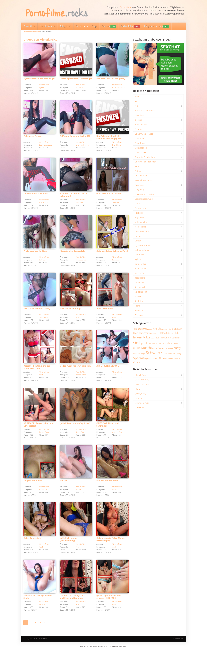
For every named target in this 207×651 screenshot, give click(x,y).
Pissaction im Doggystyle (72, 251)
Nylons (42, 87)
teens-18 (139, 310)
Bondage (139, 129)
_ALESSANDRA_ (142, 379)
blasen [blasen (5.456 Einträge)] (177, 329)
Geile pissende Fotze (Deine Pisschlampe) (110, 539)
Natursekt (79, 87)
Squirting (139, 301)
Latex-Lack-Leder (119, 87)
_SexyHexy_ (140, 407)
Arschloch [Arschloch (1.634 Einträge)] (164, 329)
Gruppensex (140, 208)
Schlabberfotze (82, 260)
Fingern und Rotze (32, 481)
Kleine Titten (141, 226)
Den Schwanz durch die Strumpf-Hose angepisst (108, 137)
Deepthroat (140, 143)
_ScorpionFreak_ (142, 403)
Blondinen (139, 115)
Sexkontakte (130, 26)
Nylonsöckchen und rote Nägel (39, 79)
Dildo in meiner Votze (107, 481)
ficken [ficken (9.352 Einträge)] (137, 337)
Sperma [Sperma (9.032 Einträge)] (139, 358)
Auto (137, 106)
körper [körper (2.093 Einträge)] (158, 343)
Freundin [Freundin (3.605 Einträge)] (166, 337)
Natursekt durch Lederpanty (110, 79)
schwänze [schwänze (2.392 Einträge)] (167, 353)
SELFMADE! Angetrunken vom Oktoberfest (38, 425)
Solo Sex (115, 202)
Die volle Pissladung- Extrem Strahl (37, 597)
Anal (77, 317)
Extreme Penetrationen (145, 161)
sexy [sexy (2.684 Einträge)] (179, 353)
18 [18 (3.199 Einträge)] (134, 328)
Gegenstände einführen (146, 194)
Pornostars (82, 26)
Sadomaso (116, 260)
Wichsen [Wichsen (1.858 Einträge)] (136, 362)
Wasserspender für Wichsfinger (76, 79)
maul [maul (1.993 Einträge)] (176, 343)
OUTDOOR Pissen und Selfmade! (107, 425)
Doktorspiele (140, 152)
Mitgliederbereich (156, 26)
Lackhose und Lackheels (35, 194)
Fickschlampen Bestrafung (36, 308)
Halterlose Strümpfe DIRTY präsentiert (73, 195)
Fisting (138, 171)
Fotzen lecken (141, 175)
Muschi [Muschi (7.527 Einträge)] (146, 348)
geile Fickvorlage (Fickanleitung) (68, 539)
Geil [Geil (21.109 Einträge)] (136, 342)
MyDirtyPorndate (143, 245)
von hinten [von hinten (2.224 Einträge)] (171, 358)
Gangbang (139, 189)
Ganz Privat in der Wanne (109, 194)
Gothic (138, 203)
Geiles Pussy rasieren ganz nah (75, 366)
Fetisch (78, 489)
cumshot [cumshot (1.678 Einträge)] (156, 333)
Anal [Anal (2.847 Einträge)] (150, 328)
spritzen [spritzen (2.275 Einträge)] (148, 358)
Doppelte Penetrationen (146, 157)
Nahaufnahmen (142, 250)
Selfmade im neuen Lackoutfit (75, 136)
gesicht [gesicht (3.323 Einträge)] (144, 343)
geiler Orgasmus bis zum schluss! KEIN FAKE (108, 597)
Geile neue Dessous (33, 136)
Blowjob (138, 120)
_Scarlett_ (139, 398)
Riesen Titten (81, 375)
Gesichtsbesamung (144, 199)
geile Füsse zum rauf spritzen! (75, 423)
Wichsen (139, 315)
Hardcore (43, 489)
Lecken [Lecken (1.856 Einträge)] (165, 343)
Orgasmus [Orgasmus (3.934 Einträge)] (163, 348)
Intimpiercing (141, 222)
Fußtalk (63, 481)
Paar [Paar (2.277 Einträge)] (171, 348)
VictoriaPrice (44, 84)
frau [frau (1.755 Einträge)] (152, 338)
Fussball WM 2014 (143, 180)
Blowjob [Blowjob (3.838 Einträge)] (137, 333)
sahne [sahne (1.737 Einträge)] (135, 354)
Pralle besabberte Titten (35, 251)
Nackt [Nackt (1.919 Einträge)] (154, 348)
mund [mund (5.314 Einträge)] (137, 348)
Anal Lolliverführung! (70, 308)
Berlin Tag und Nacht (145, 110)
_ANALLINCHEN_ (142, 384)
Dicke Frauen (141, 147)
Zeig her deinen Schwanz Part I (112, 251)
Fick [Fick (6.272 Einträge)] (176, 333)
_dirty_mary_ (140, 393)
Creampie (139, 138)
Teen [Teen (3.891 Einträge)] (155, 358)
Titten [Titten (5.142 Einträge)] (162, 358)
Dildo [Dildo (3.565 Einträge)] (163, 333)
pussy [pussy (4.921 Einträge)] (177, 348)
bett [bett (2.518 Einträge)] (171, 329)
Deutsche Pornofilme (31, 31)
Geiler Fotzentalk (32, 538)
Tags (94, 26)
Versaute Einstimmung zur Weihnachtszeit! (36, 367)
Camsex (109, 26)
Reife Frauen (141, 268)
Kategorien (65, 26)
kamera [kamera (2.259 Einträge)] (152, 343)
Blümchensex (141, 124)
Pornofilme (126, 7)
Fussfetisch (140, 185)
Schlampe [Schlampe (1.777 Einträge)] (141, 354)
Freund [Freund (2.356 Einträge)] (157, 337)
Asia (137, 101)
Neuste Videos (47, 26)
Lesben (138, 240)
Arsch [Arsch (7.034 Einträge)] (157, 328)
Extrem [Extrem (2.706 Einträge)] (169, 333)
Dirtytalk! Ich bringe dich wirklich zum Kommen (72, 597)
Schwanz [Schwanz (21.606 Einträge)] (154, 352)
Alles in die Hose (104, 308)
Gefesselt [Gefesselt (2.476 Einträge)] (175, 337)
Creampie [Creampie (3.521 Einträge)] (147, 333)
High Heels (116, 145)
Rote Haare (140, 278)
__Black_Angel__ (142, 375)
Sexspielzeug (141, 291)
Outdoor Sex (117, 432)
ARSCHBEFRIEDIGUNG (107, 366)
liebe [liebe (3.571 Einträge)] (170, 343)
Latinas (138, 236)
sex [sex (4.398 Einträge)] (175, 353)
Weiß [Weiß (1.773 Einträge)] (178, 359)
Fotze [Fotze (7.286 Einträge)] (146, 337)
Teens (137, 305)
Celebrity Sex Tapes (144, 133)
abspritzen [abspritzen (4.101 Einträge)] (142, 328)
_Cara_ (138, 389)
